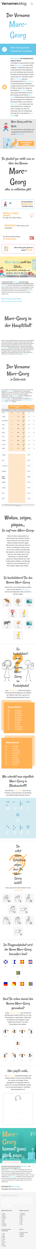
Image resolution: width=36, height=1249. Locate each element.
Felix (3, 428)
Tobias (3, 440)
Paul (23, 397)
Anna (3, 1220)
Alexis (3, 1239)
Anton (19, 713)
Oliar (3, 498)
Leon (3, 436)
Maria (3, 1216)
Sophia (3, 1225)
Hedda (3, 1245)
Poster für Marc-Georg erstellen (11, 1162)
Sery (3, 460)
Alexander (22, 1213)
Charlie (17, 753)
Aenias (4, 455)
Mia (2, 1221)
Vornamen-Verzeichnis (9, 1195)
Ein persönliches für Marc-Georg (18, 204)
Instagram (21, 1236)
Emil (18, 722)
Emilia (3, 1218)
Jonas (3, 444)
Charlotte (3, 1217)
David (3, 432)
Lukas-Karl (24, 400)
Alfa (16, 748)
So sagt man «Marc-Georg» (15, 215)
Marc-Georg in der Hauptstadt (17, 226)
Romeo (17, 751)
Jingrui (9, 401)
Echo (16, 757)
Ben (20, 1223)
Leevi (3, 1234)
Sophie (3, 1214)
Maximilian (4, 398)
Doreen (3, 1241)
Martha (19, 711)
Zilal (3, 493)
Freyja (3, 1236)
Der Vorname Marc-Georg (18, 238)
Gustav (19, 720)
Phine (3, 1237)
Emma (3, 1223)
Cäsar (19, 717)
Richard (19, 715)
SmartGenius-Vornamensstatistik (9, 504)
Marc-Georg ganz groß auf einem (23, 249)
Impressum (21, 1233)
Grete (3, 1233)
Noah (3, 448)
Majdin (3, 401)
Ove (2, 1240)
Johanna (3, 1224)
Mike (16, 746)
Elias (11, 398)
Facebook (21, 1234)
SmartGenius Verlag (23, 1232)
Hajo (2, 1243)
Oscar (17, 760)
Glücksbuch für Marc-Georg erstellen (18, 276)
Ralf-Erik (30, 400)
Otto (18, 724)
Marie (3, 1213)
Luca (21, 1224)
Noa (2, 1244)
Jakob (26, 397)
